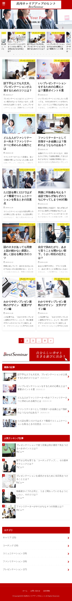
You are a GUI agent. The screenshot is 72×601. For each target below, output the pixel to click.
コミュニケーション (15, 553)
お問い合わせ (35, 591)
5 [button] (25, 54)
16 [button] (58, 54)
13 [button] (49, 54)
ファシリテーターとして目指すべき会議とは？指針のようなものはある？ (35, 411)
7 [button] (31, 54)
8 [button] (34, 54)
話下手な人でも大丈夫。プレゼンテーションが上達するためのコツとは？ (35, 377)
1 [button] (13, 54)
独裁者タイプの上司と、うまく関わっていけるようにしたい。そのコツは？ (42, 493)
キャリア (9, 537)
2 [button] (16, 54)
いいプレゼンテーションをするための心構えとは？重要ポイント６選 (35, 388)
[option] (16, 42)
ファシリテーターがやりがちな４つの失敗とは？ (40, 506)
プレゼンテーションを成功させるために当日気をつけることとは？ (42, 477)
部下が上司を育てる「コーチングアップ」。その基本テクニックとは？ (42, 462)
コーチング (10, 545)
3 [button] (19, 54)
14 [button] (52, 54)
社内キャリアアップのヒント (34, 596)
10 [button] (40, 54)
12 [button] (46, 54)
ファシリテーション (15, 561)
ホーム (25, 591)
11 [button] (43, 54)
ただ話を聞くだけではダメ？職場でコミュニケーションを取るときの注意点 (35, 423)
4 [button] (22, 54)
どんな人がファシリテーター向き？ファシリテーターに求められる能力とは (35, 400)
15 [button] (55, 54)
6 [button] (28, 54)
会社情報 (46, 591)
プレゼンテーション (15, 569)
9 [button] (37, 54)
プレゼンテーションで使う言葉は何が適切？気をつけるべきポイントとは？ (42, 447)
